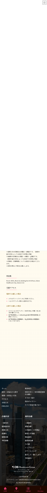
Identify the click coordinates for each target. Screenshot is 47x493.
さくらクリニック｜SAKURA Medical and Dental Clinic (23, 480)
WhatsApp (40, 489)
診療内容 (28, 489)
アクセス (16, 489)
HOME (5, 489)
